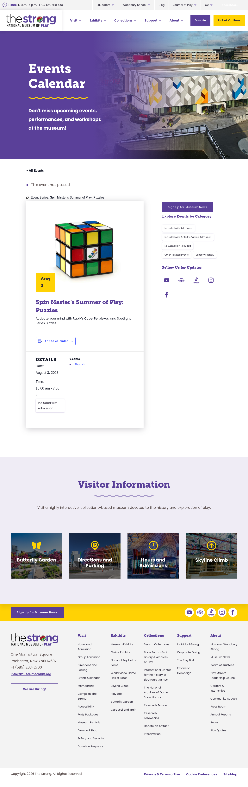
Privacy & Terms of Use (162, 774)
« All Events (35, 170)
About (174, 20)
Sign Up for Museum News (187, 207)
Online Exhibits (120, 652)
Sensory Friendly (205, 254)
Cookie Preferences (201, 774)
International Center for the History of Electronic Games (157, 675)
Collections (123, 20)
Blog (161, 5)
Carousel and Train (123, 710)
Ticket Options (229, 20)
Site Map (230, 774)
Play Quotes (218, 730)
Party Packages (88, 714)
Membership (86, 686)
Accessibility (86, 706)
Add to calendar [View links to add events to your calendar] (56, 341)
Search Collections (156, 644)
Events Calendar (89, 678)
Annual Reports (220, 714)
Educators (103, 5)
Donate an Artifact (156, 726)
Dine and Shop (87, 730)
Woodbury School (134, 5)
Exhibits (96, 20)
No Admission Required (177, 245)
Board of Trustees (222, 665)
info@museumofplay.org (31, 674)
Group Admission (89, 657)
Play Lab (79, 364)
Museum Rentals (89, 722)
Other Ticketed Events (176, 254)
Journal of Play (183, 5)
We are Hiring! (34, 689)
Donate (200, 20)
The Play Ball (185, 660)
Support (151, 20)
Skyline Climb (119, 686)
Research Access (155, 705)
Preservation (152, 734)
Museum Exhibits (122, 644)
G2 (207, 5)
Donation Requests (90, 746)
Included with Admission (48, 405)
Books (214, 722)
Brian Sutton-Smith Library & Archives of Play (156, 657)
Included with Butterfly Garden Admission (188, 237)
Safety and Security (91, 738)
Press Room (218, 706)
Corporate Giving (188, 652)
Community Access (223, 699)
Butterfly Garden (122, 702)
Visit (74, 20)
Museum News (220, 657)
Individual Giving (188, 644)
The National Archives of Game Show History (156, 692)
